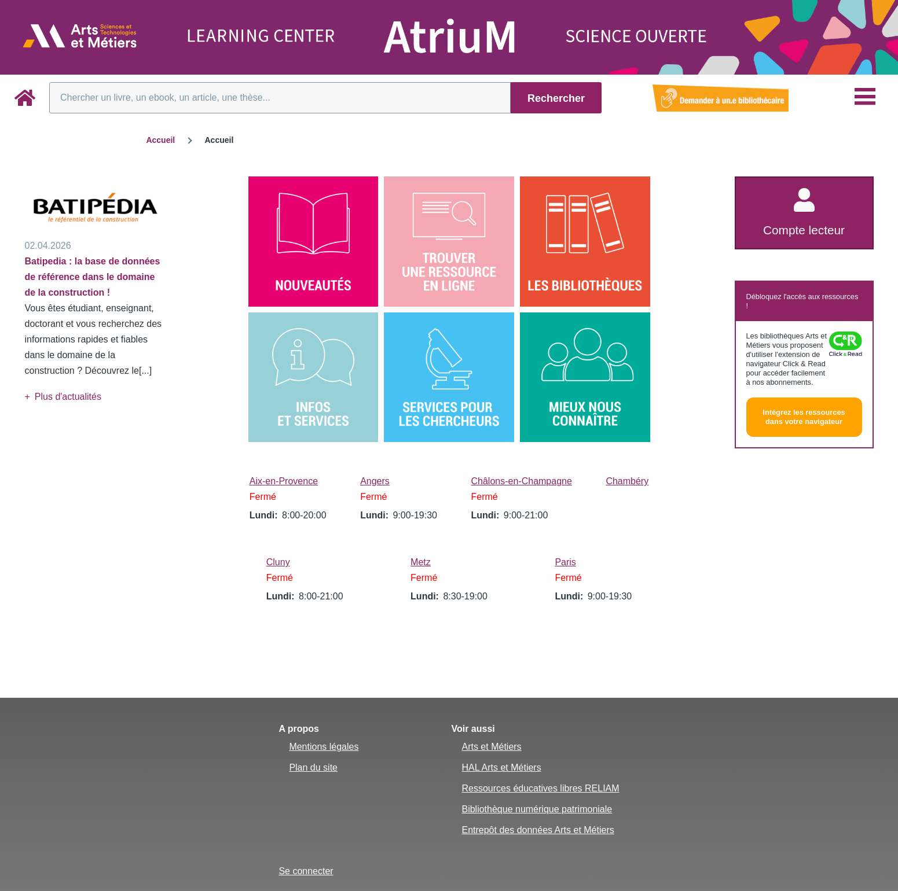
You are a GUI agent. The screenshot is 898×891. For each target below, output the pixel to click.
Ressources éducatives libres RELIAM (540, 788)
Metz (420, 562)
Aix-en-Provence (284, 481)
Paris (565, 562)
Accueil (160, 140)
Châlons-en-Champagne (521, 481)
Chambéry (627, 481)
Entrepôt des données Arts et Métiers (537, 830)
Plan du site (313, 767)
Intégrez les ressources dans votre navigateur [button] (804, 417)
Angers (375, 481)
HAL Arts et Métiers (501, 767)
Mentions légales (323, 747)
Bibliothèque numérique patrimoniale (536, 809)
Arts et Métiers (491, 747)
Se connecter (305, 871)
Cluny (278, 562)
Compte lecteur (804, 230)
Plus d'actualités (68, 397)
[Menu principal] (865, 96)
